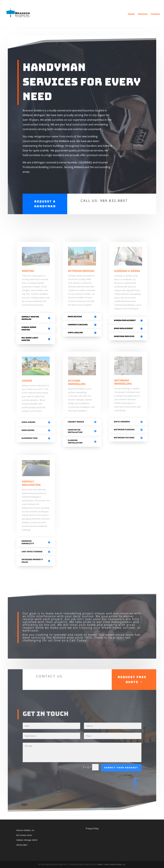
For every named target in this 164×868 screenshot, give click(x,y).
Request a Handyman (45, 204)
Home (131, 14)
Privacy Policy (92, 828)
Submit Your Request (121, 779)
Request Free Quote (132, 691)
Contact (155, 14)
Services (142, 14)
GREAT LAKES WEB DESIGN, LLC (111, 864)
